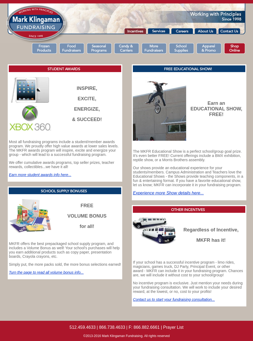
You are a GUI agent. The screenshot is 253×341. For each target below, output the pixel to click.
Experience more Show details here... (168, 193)
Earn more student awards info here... (40, 175)
